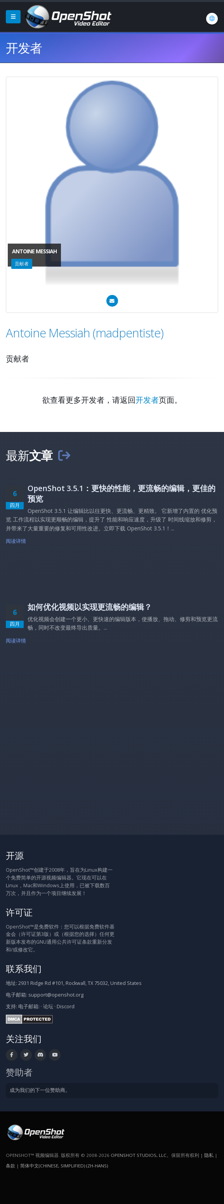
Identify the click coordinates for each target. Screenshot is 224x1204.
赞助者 (19, 1072)
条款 (10, 1166)
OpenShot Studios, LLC (139, 1155)
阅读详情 (16, 541)
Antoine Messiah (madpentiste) (84, 333)
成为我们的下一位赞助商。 (40, 1090)
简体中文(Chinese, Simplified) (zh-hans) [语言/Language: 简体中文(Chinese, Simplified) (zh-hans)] (64, 1166)
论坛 (48, 1006)
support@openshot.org (55, 995)
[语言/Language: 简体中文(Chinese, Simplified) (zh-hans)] (212, 19)
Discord (66, 1006)
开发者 (147, 400)
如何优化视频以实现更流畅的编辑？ (90, 607)
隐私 (209, 1155)
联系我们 (24, 969)
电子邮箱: (29, 1006)
